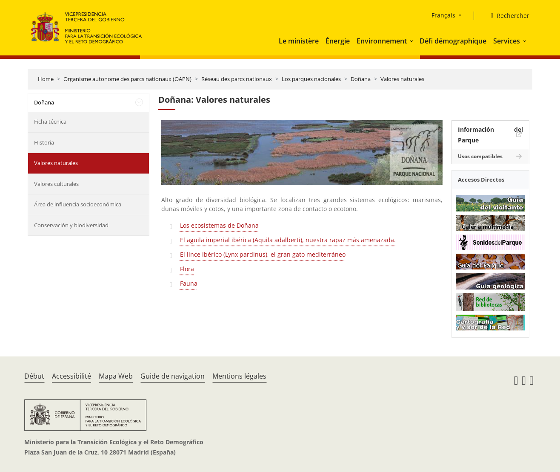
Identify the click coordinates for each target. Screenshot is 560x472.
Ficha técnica (50, 121)
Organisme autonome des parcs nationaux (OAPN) (127, 79)
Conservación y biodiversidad (71, 225)
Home (46, 79)
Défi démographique (453, 41)
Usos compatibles (480, 156)
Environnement (382, 41)
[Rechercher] (506, 16)
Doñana (361, 79)
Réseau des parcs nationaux (236, 79)
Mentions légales (239, 376)
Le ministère (299, 41)
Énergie (338, 41)
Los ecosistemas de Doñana (219, 225)
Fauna (188, 283)
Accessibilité (71, 376)
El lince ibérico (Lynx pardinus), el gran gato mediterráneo (263, 254)
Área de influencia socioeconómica (77, 204)
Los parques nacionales (311, 79)
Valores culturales (56, 184)
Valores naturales (402, 79)
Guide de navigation (172, 376)
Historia (44, 142)
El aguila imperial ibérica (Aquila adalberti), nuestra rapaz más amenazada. (288, 240)
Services (506, 41)
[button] (412, 41)
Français (443, 15)
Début (34, 376)
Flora (187, 269)
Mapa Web (116, 376)
